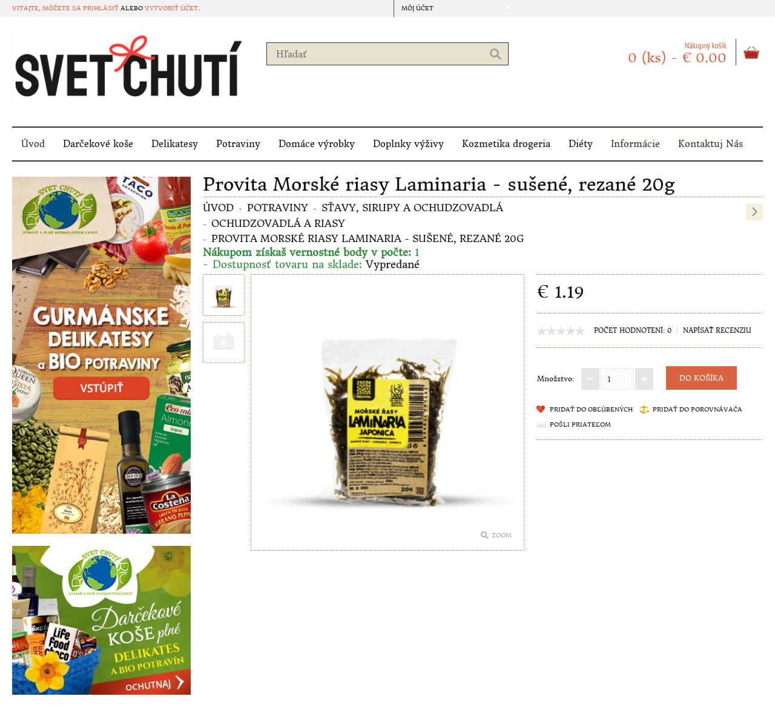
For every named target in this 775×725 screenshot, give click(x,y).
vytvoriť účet (171, 8)
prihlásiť (101, 8)
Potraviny (238, 143)
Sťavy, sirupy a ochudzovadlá (412, 208)
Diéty (581, 143)
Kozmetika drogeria (506, 143)
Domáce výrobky (317, 143)
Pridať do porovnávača (697, 409)
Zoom (502, 535)
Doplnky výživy (408, 143)
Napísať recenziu (717, 330)
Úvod (33, 143)
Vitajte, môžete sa (47, 8)
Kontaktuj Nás (710, 143)
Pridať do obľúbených (591, 409)
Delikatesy (174, 143)
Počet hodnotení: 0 (632, 330)
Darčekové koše (98, 143)
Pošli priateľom (580, 424)
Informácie (635, 143)
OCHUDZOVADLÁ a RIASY (278, 223)
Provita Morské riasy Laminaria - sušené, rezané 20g (367, 238)
